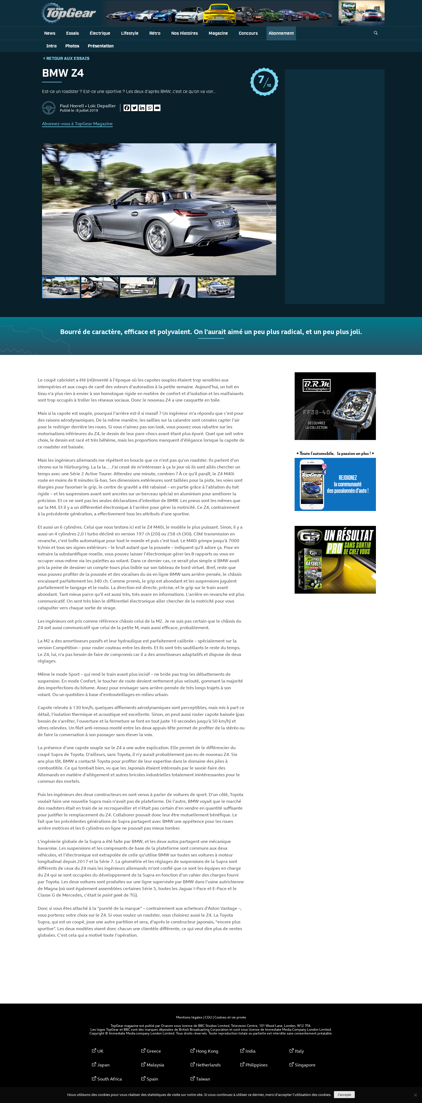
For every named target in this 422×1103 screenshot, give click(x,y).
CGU (208, 1017)
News (49, 33)
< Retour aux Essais (66, 59)
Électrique (100, 33)
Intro (51, 46)
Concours (248, 33)
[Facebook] (127, 108)
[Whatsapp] (149, 108)
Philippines (257, 1065)
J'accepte (344, 1095)
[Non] (415, 1095)
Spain (152, 1079)
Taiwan (203, 1079)
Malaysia (155, 1065)
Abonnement (281, 33)
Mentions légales (189, 1017)
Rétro (154, 33)
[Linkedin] (142, 108)
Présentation (101, 46)
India (251, 1051)
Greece (154, 1051)
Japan (103, 1065)
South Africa (109, 1079)
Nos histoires (184, 33)
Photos (72, 46)
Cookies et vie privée (230, 1017)
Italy (299, 1051)
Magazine (218, 33)
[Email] (157, 108)
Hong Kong (207, 1051)
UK (100, 1051)
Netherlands (208, 1065)
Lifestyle (129, 33)
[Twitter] (134, 108)
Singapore (305, 1065)
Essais (72, 33)
